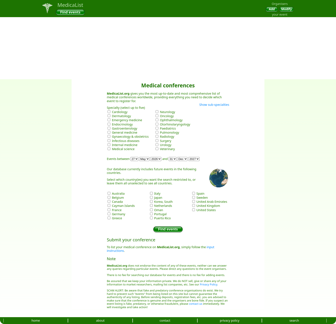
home (36, 320)
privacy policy (229, 320)
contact (165, 320)
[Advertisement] (168, 32)
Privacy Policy (208, 284)
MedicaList (70, 4)
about (100, 320)
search (294, 320)
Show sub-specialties (214, 105)
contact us (195, 304)
